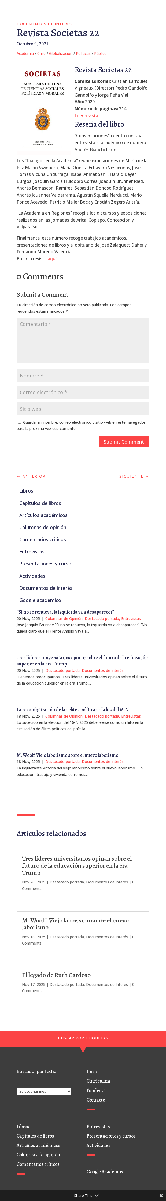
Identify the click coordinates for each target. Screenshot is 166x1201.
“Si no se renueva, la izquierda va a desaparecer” (65, 612)
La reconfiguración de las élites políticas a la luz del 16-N (73, 709)
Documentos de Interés (44, 23)
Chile (41, 53)
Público (100, 53)
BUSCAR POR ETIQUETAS (83, 1037)
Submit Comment (124, 442)
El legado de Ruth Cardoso (56, 975)
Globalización (60, 53)
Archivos (24, 1084)
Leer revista (86, 116)
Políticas (83, 53)
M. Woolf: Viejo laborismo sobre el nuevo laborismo (67, 755)
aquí (52, 259)
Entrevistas (131, 618)
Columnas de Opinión (64, 618)
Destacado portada (102, 618)
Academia (25, 53)
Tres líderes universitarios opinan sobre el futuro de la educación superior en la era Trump (82, 660)
